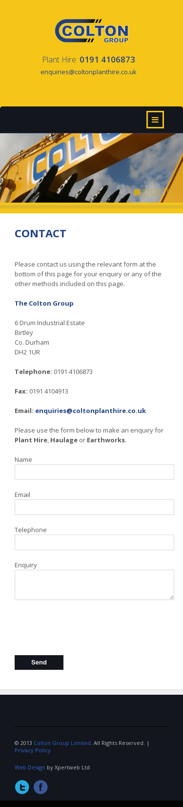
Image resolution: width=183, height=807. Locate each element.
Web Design (30, 767)
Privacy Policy (33, 750)
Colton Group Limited (62, 742)
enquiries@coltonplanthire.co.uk (90, 410)
